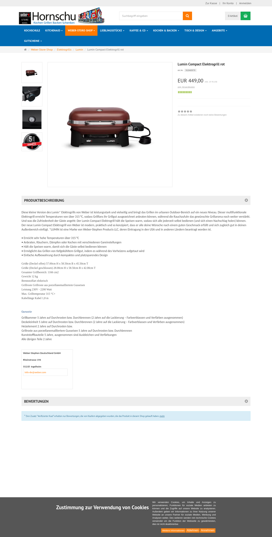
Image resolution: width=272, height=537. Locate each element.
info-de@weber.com (35, 372)
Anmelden (245, 3)
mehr (162, 416)
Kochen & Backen (166, 30)
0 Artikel (233, 16)
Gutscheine (33, 41)
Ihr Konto (228, 3)
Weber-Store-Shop (81, 30)
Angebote (219, 30)
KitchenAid (54, 30)
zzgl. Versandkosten (186, 87)
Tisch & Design (195, 30)
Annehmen (207, 530)
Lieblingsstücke (112, 30)
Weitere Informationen (173, 530)
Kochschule (32, 30)
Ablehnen (193, 530)
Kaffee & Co (139, 30)
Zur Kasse (211, 3)
